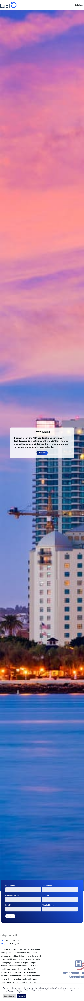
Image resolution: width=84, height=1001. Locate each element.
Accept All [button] (21, 996)
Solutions (79, 5)
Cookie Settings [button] (9, 996)
